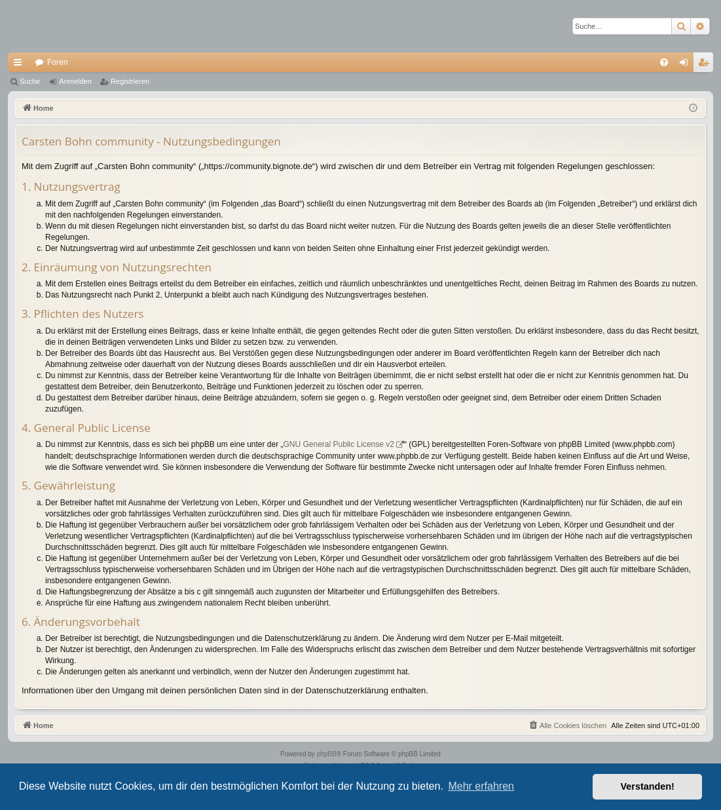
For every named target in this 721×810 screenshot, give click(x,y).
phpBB (327, 754)
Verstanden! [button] (648, 786)
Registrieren (130, 81)
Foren (57, 62)
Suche (30, 81)
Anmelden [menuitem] (686, 65)
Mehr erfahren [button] (481, 786)
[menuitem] (664, 62)
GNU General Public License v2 (339, 444)
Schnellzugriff (20, 65)
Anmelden (75, 81)
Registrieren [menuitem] (706, 65)
